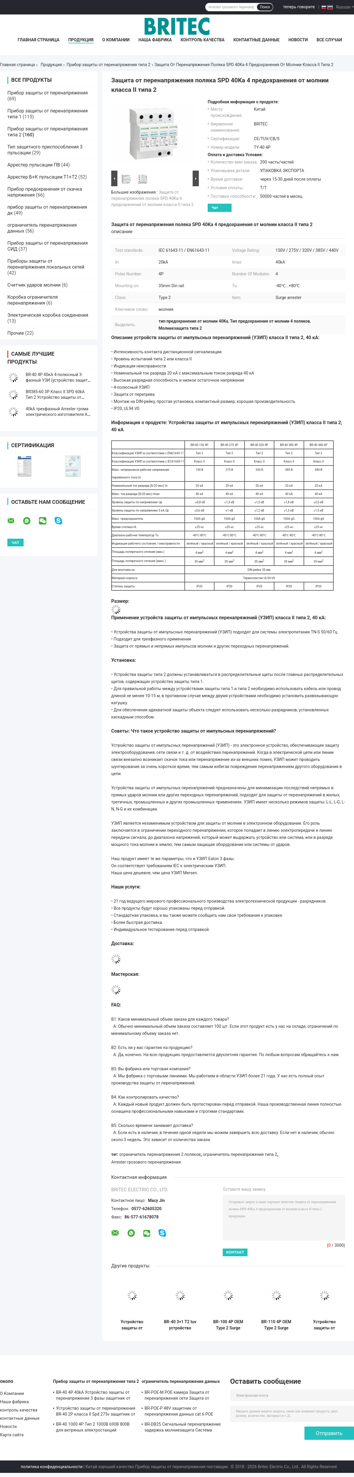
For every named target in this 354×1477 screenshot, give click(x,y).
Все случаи (329, 39)
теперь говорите (299, 6)
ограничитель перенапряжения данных (181, 1381)
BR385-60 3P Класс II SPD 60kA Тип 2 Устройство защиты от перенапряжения (55, 397)
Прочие (15, 333)
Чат (215, 207)
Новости (298, 39)
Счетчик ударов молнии (33, 285)
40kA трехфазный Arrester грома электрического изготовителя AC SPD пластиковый (58, 414)
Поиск (265, 7)
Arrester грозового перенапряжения (146, 1162)
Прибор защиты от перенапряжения (47, 93)
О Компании (116, 39)
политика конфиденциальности (51, 1466)
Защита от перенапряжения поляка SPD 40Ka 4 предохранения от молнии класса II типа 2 (152, 198)
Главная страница (38, 39)
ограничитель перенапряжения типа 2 (240, 1154)
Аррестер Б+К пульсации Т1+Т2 (42, 177)
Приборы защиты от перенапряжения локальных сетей (45, 264)
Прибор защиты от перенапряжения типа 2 (108, 64)
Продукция (80, 39)
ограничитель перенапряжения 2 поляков (160, 1154)
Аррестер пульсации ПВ (33, 165)
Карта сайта (12, 1434)
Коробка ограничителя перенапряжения (32, 300)
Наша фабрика (155, 39)
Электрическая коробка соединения (47, 315)
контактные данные (256, 39)
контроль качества (202, 39)
